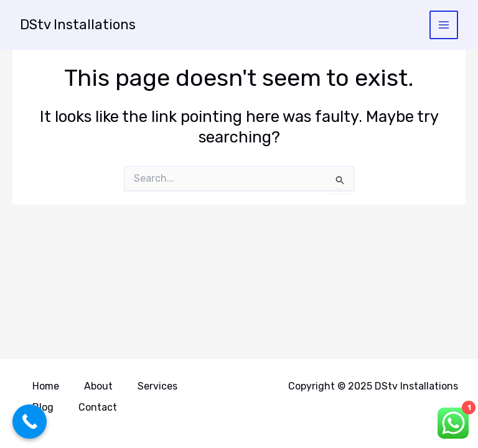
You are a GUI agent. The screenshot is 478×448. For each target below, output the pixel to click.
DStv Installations (78, 24)
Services (157, 386)
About (98, 386)
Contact (97, 407)
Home (45, 386)
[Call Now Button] (29, 421)
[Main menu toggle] (444, 25)
